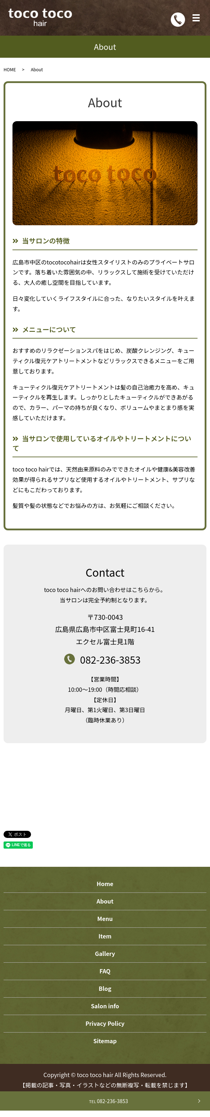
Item (104, 936)
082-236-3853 (105, 1101)
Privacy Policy (105, 1023)
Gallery (105, 953)
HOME (10, 69)
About (105, 901)
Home (105, 883)
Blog (105, 988)
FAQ (105, 971)
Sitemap (105, 1040)
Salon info (105, 1006)
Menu (105, 918)
